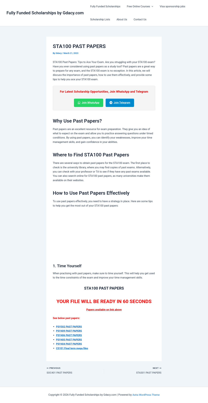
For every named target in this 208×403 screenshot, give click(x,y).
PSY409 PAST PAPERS (69, 330)
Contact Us (136, 19)
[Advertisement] (104, 235)
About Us (120, 19)
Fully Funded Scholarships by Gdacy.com (45, 12)
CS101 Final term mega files (72, 348)
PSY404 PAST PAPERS (69, 343)
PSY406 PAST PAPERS (69, 335)
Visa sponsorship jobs (169, 6)
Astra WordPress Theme (146, 394)
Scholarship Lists (99, 19)
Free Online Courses (138, 6)
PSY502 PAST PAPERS (69, 326)
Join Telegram (120, 102)
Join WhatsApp (88, 102)
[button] (149, 6)
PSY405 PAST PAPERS (69, 339)
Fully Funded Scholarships (105, 6)
